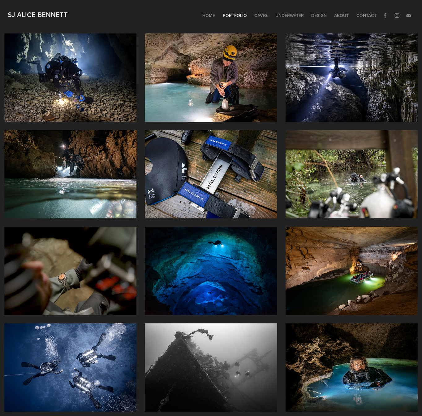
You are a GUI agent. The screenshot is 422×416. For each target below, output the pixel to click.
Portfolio (235, 15)
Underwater (289, 15)
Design (319, 15)
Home (208, 15)
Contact (366, 15)
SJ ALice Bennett (38, 15)
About (341, 15)
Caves (261, 15)
